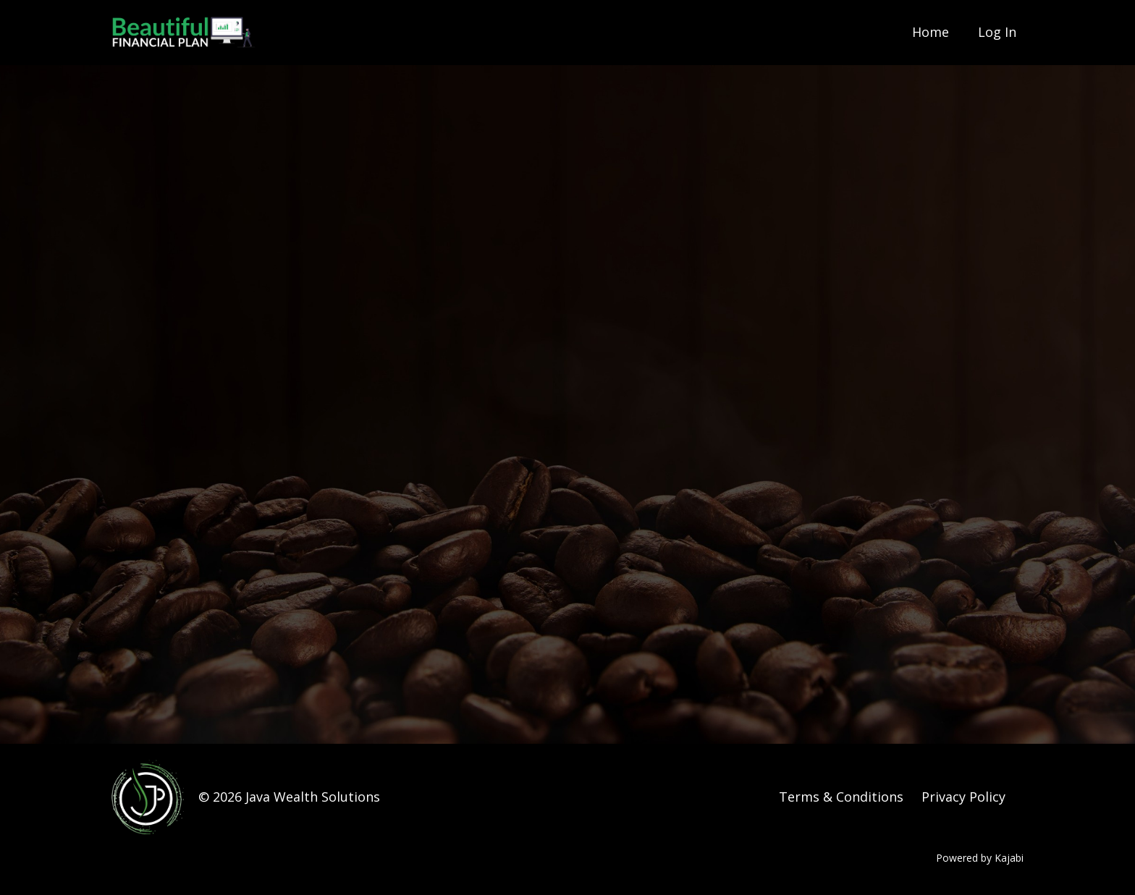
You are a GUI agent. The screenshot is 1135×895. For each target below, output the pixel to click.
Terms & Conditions (841, 796)
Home (930, 32)
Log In (997, 32)
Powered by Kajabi (980, 858)
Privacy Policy (963, 796)
